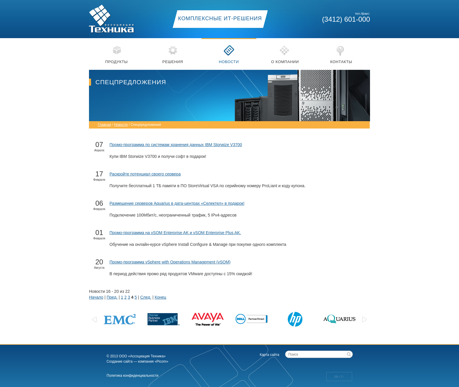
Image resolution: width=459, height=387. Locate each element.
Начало (96, 297)
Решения (172, 62)
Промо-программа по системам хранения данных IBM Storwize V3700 (175, 144)
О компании (285, 62)
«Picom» (161, 361)
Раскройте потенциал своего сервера (145, 174)
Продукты (116, 62)
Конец (160, 297)
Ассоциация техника (118, 17)
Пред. (112, 297)
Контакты (341, 62)
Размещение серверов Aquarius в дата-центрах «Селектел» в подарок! (176, 203)
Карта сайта (269, 355)
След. (145, 297)
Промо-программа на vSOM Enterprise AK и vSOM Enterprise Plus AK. (175, 232)
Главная (104, 125)
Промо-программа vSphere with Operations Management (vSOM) (169, 262)
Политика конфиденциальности (132, 376)
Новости (229, 62)
